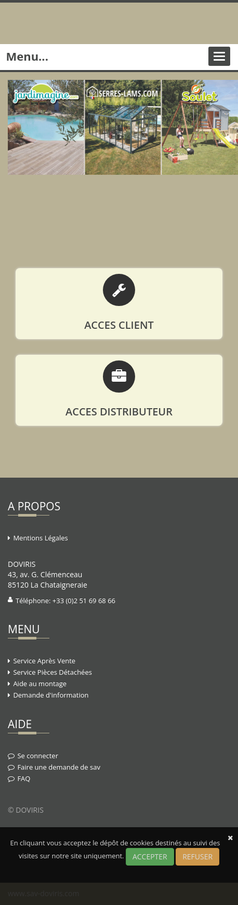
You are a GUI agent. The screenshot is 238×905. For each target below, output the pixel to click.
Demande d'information (50, 695)
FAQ (23, 778)
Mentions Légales (40, 537)
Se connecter (37, 755)
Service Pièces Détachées (52, 672)
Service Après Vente (44, 660)
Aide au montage (40, 683)
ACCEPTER (150, 856)
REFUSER (197, 856)
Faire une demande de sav (58, 767)
